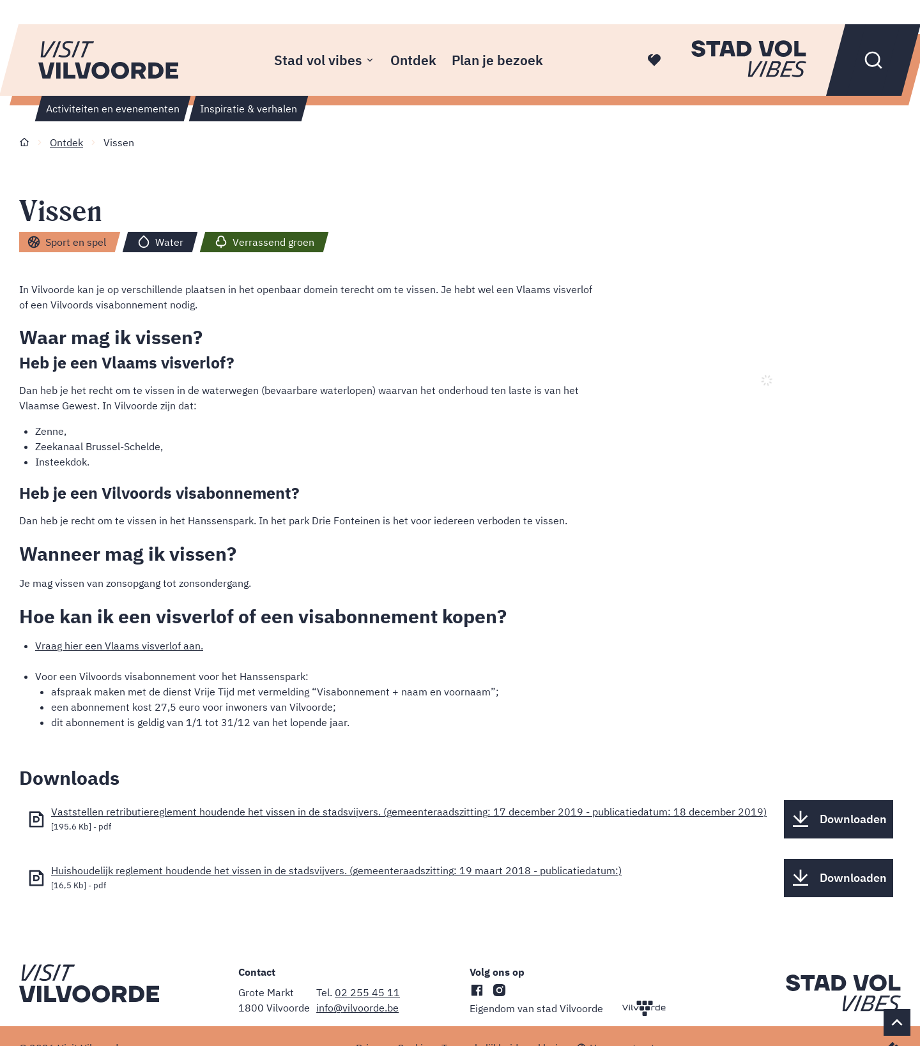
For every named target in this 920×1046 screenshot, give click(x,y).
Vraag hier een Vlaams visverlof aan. (119, 645)
